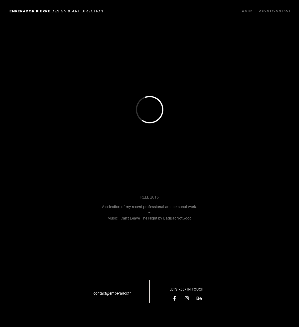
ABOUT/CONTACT (275, 10)
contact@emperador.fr (112, 293)
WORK (247, 10)
